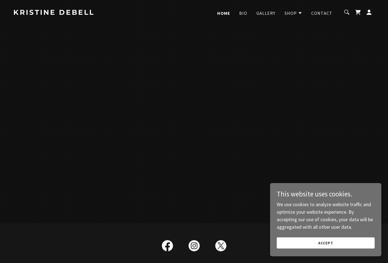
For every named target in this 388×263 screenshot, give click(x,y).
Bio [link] (243, 13)
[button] (294, 13)
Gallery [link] (266, 13)
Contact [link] (321, 13)
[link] (64, 13)
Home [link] (224, 13)
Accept (325, 242)
